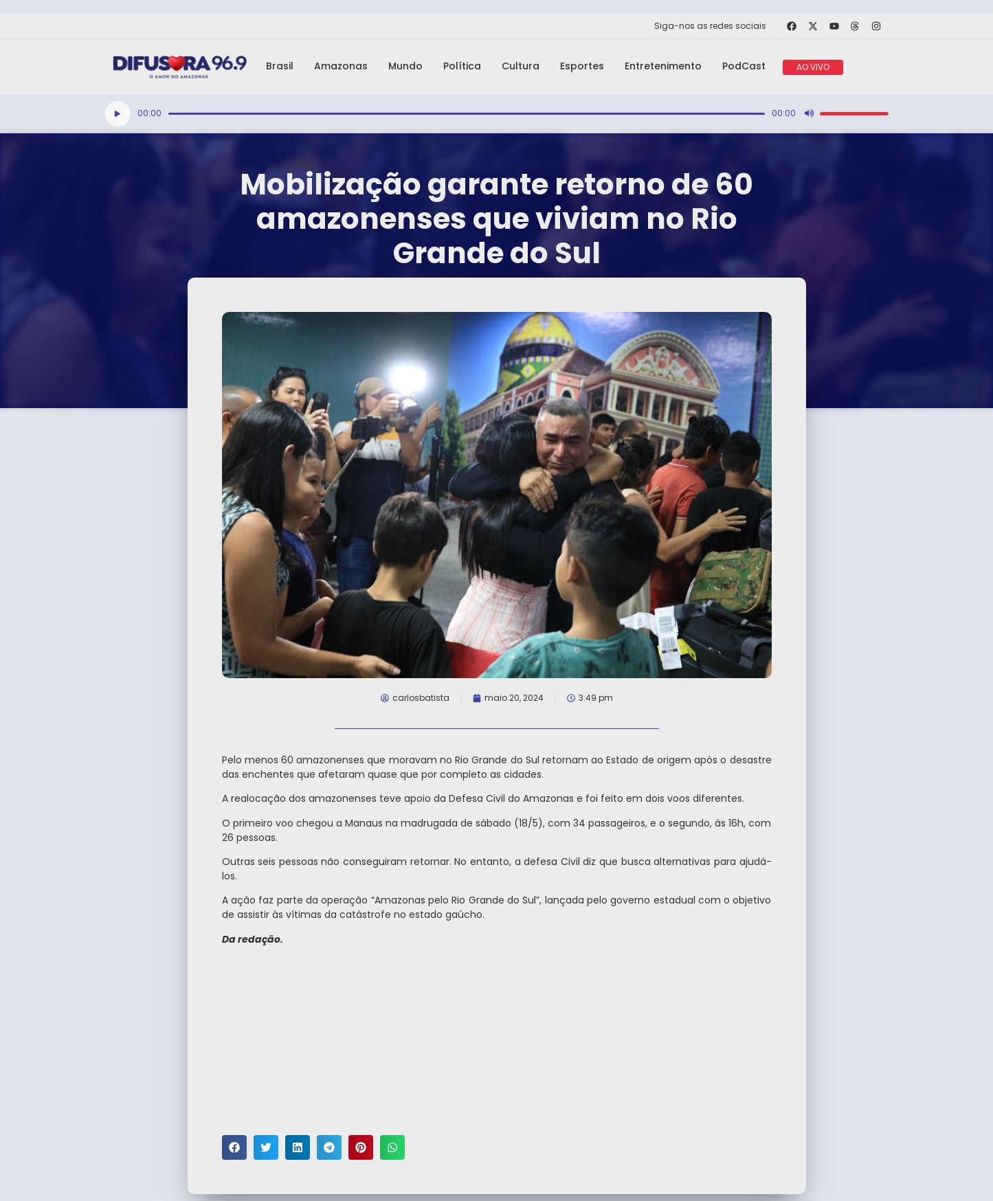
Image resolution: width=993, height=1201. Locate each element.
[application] (497, 113)
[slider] (466, 114)
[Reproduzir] (118, 113)
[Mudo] (809, 113)
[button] (234, 1147)
